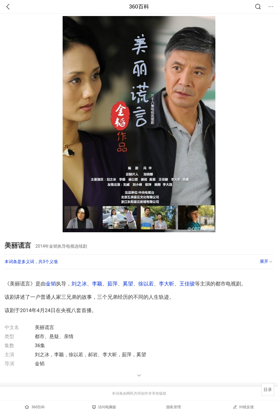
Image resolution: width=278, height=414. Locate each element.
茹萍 (112, 284)
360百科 (139, 7)
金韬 (51, 284)
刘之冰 (79, 284)
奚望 (128, 284)
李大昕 (166, 284)
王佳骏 (187, 284)
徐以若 (146, 284)
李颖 (97, 284)
